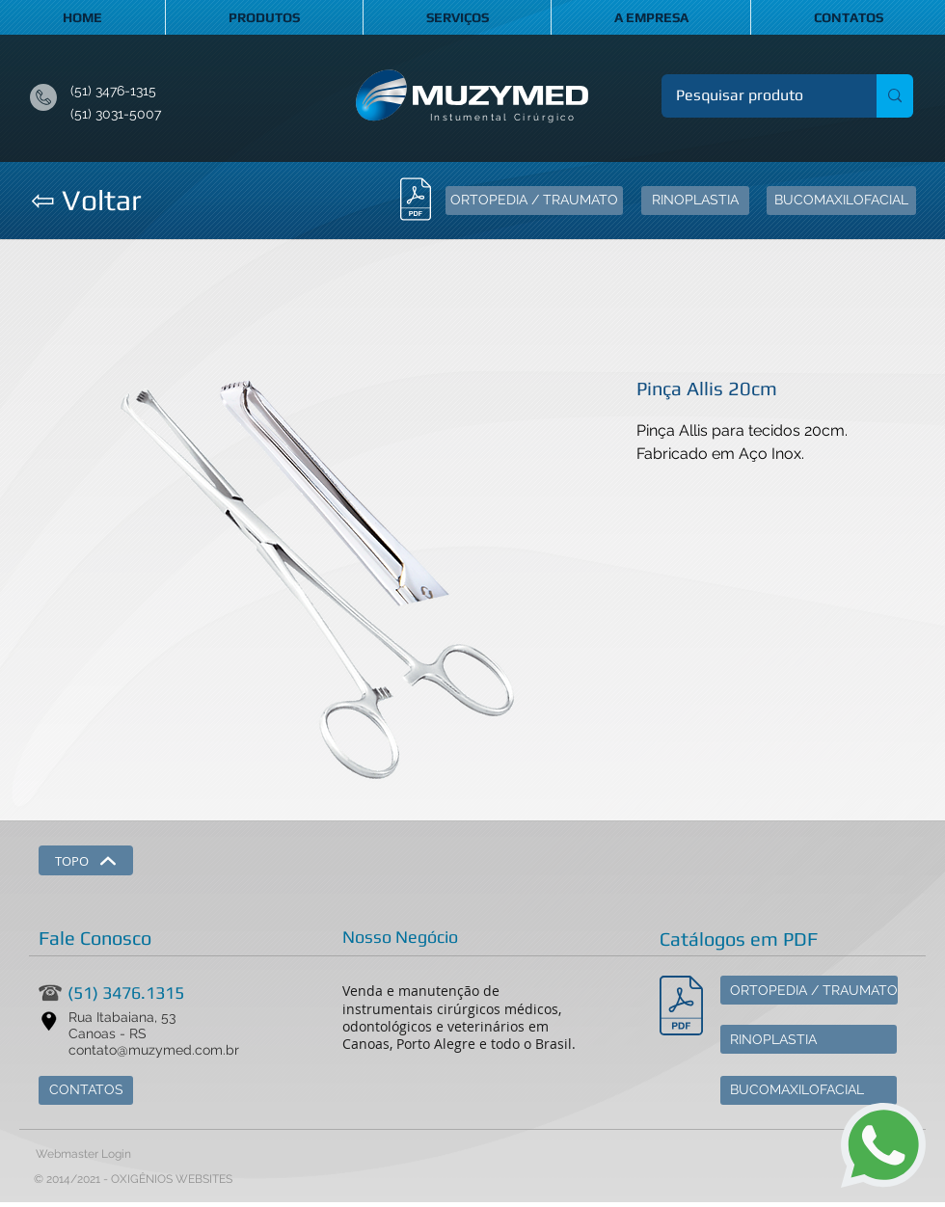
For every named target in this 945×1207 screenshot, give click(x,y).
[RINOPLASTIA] (695, 200)
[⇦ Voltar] (86, 200)
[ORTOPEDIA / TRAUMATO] (534, 200)
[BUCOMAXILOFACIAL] (841, 200)
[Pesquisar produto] (756, 96)
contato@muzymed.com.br (153, 1050)
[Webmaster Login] (83, 1155)
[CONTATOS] (86, 1090)
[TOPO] (86, 860)
